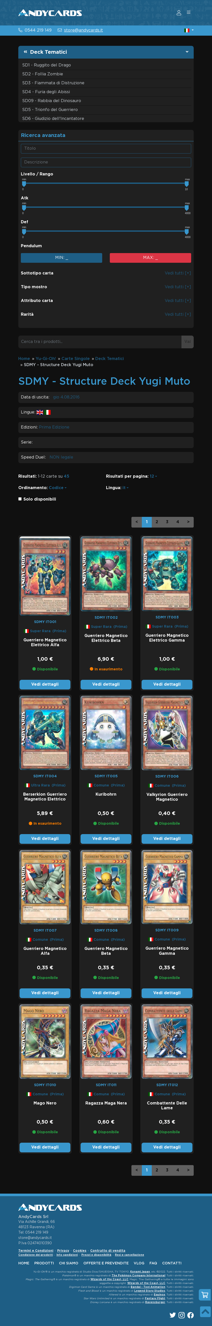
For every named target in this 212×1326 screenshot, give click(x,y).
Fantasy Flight (155, 1298)
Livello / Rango (37, 174)
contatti (171, 1263)
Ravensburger (155, 1302)
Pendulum (31, 246)
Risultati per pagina (126, 476)
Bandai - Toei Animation (148, 1287)
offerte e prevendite (106, 1263)
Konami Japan (140, 1272)
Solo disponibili (39, 499)
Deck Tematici (48, 52)
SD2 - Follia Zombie (42, 74)
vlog (139, 1263)
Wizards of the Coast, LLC (109, 1279)
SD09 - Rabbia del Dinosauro (51, 101)
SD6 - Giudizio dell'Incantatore (53, 119)
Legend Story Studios (149, 1291)
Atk (24, 198)
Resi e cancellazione (129, 1255)
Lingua (113, 488)
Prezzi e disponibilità (96, 1255)
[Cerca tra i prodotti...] (100, 342)
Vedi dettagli (45, 684)
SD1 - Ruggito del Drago (46, 65)
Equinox (159, 1295)
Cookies (79, 1250)
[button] (189, 30)
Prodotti (44, 1263)
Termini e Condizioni (35, 1250)
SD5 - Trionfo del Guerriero (50, 110)
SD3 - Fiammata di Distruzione (53, 83)
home (23, 1263)
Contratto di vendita (107, 1250)
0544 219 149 (38, 30)
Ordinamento (32, 488)
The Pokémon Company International (138, 1276)
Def (24, 222)
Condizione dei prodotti (35, 1255)
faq (153, 1263)
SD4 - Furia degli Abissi (46, 92)
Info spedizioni (67, 1255)
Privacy (63, 1250)
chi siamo (68, 1263)
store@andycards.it (83, 30)
